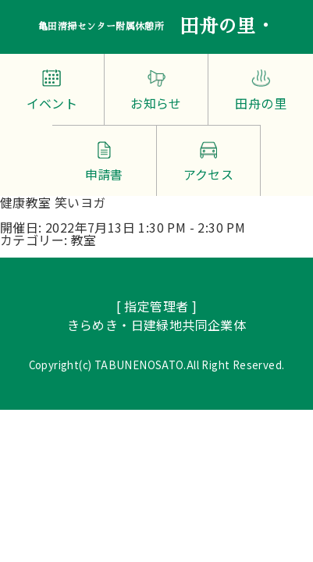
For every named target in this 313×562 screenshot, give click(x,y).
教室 (84, 239)
